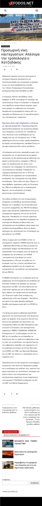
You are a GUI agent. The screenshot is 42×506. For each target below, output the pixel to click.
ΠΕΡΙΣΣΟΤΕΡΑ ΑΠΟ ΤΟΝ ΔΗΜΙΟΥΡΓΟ (17, 435)
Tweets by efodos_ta (9, 491)
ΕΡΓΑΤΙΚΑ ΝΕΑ (12, 43)
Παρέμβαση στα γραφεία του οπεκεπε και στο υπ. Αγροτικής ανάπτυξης (26, 465)
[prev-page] (3, 473)
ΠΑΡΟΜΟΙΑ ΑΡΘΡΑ (10, 432)
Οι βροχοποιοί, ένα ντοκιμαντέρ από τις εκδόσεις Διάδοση (9, 410)
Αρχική (3, 43)
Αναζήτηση (6, 480)
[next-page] (7, 473)
